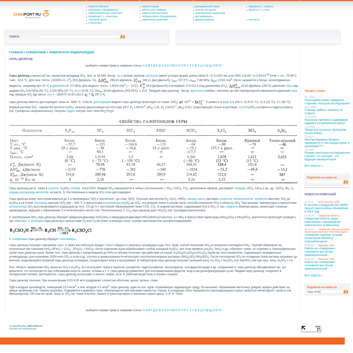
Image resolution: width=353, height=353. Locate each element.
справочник (36, 52)
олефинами (19, 239)
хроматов (261, 198)
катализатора (112, 202)
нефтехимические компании (105, 13)
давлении (58, 85)
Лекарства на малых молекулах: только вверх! (325, 131)
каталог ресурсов (205, 9)
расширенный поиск (207, 6)
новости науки (150, 6)
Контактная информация (23, 328)
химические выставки (155, 13)
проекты (253, 9)
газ (119, 75)
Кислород (40, 202)
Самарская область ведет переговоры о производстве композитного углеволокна (322, 222)
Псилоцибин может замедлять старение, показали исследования (326, 101)
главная (16, 52)
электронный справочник (210, 13)
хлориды (240, 188)
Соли (242, 107)
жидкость (232, 206)
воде (226, 102)
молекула (152, 75)
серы (60, 245)
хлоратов (226, 198)
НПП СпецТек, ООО (329, 202)
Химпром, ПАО (326, 245)
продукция (94, 16)
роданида (28, 192)
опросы (268, 6)
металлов (42, 192)
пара (289, 85)
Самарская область (328, 215)
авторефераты (204, 16)
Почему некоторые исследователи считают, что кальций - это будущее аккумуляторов (327, 156)
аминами (20, 221)
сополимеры (67, 239)
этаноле (53, 188)
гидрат (70, 111)
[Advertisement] (327, 68)
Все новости (312, 165)
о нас (266, 9)
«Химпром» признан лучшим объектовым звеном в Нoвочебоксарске (326, 230)
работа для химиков (154, 9)
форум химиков (204, 19)
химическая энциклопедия (71, 52)
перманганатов (243, 198)
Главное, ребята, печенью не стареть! (323, 111)
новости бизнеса (98, 6)
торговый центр (97, 19)
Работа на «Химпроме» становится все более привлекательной (319, 252)
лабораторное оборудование (159, 16)
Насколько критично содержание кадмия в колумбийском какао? (326, 121)
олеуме (75, 188)
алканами (37, 221)
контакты (253, 19)
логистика (111, 16)
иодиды (14, 192)
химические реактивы (155, 19)
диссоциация (102, 102)
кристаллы (197, 90)
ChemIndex (94, 22)
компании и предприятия (103, 9)
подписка (254, 6)
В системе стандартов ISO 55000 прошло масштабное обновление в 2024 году (326, 208)
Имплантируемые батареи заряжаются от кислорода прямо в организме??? (326, 143)
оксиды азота (196, 198)
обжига (109, 245)
